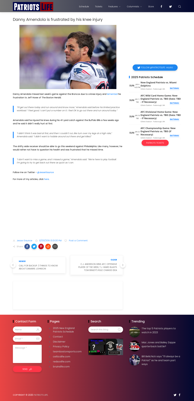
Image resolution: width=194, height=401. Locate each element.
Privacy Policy (61, 346)
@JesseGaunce (45, 172)
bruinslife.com (61, 366)
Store (151, 6)
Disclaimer (59, 341)
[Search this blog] (105, 330)
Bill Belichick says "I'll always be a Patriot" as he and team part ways (161, 360)
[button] (27, 246)
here (46, 179)
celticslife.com (61, 356)
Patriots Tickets (155, 142)
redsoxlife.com (61, 361)
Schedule (84, 6)
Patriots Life (41, 394)
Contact (58, 336)
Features (114, 6)
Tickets (98, 6)
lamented (112, 94)
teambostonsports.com (67, 351)
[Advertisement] (68, 212)
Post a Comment (78, 240)
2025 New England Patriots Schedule (64, 329)
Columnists (134, 6)
